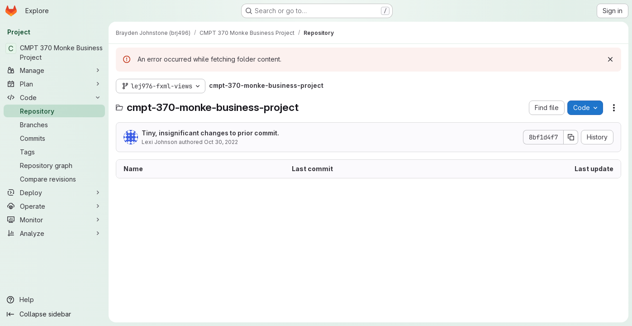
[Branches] (54, 124)
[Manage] (54, 70)
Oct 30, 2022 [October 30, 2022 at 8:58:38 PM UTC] (221, 142)
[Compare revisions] (54, 179)
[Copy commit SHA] (571, 137)
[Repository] (54, 111)
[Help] (54, 299)
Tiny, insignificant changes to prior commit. (210, 133)
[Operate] (54, 206)
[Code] (54, 97)
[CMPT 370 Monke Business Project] (54, 52)
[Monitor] (54, 219)
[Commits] (54, 138)
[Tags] (54, 151)
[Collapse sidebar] (54, 314)
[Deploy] (54, 192)
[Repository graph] (54, 165)
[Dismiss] (610, 59)
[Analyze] (54, 233)
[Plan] (54, 83)
